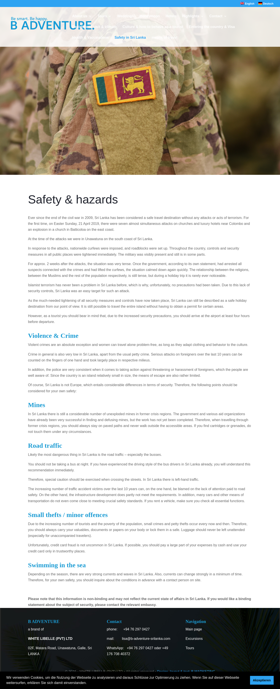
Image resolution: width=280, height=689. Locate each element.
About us (79, 16)
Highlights (190, 16)
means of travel (164, 37)
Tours (102, 16)
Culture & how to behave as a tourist (152, 27)
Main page (194, 629)
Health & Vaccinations (90, 37)
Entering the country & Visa (212, 27)
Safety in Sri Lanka (130, 37)
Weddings (125, 16)
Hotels (171, 16)
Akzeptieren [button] (262, 680)
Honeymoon (150, 16)
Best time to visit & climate (94, 27)
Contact (215, 16)
